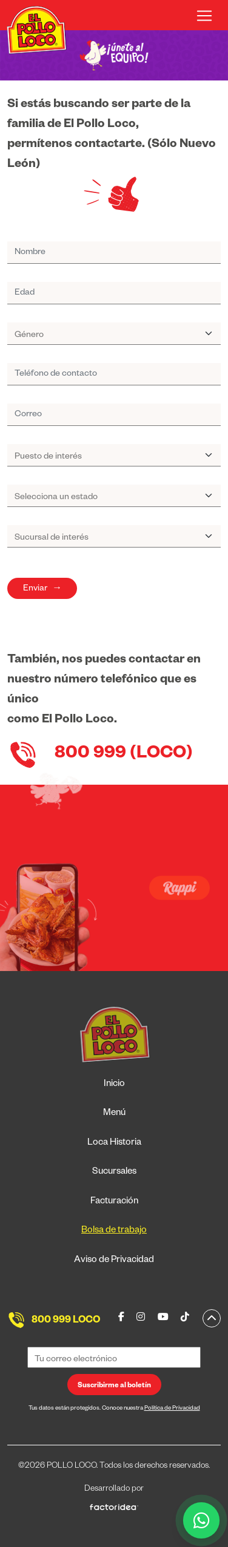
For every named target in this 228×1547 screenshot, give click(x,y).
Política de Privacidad (172, 1408)
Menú (114, 1113)
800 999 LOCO (66, 1321)
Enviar (42, 589)
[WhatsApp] (201, 1520)
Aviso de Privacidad (114, 1260)
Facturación (114, 1202)
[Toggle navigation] (204, 15)
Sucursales (114, 1172)
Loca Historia (114, 1143)
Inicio (114, 1084)
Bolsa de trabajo (114, 1231)
